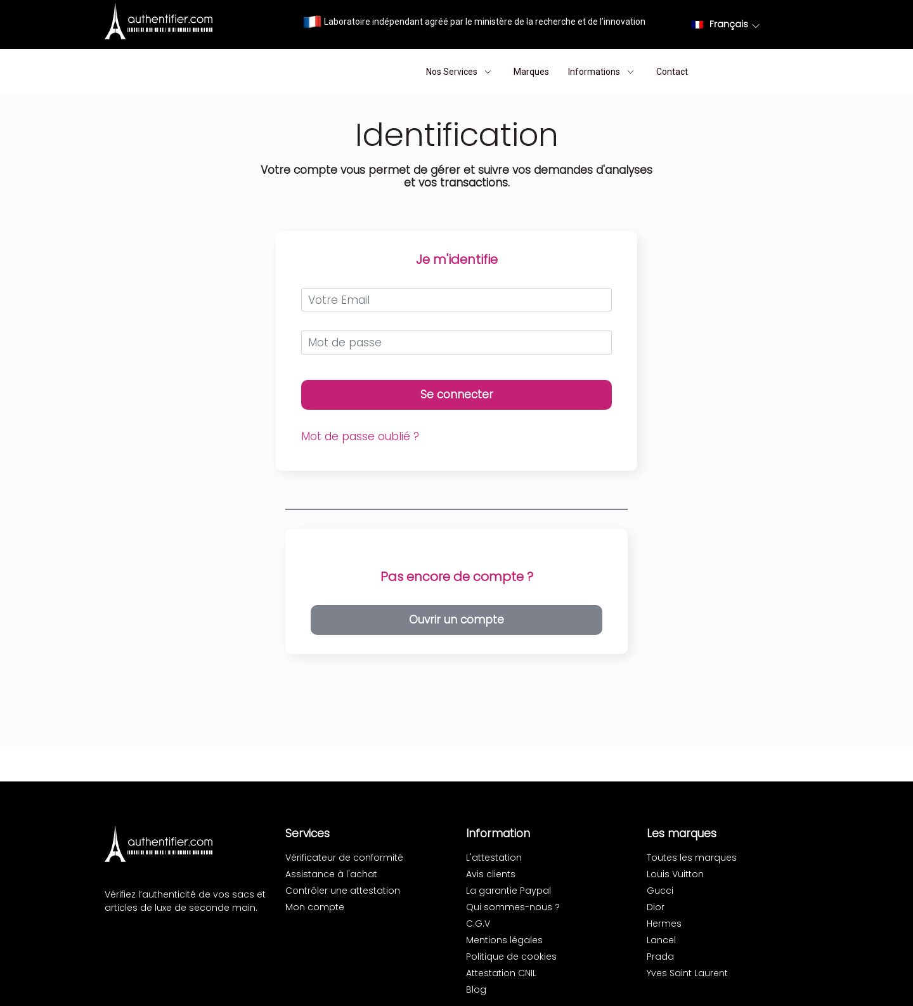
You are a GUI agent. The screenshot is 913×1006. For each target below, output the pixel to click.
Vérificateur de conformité (344, 857)
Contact (672, 72)
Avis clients (490, 874)
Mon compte (314, 907)
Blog (476, 989)
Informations (602, 72)
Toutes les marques (692, 857)
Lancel (661, 940)
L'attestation (494, 857)
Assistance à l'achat (331, 874)
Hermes (664, 923)
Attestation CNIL (501, 973)
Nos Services (460, 72)
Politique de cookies (511, 956)
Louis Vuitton (675, 874)
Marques (531, 72)
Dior (655, 907)
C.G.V (478, 923)
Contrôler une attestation (342, 890)
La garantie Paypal (508, 890)
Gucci (660, 890)
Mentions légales (504, 940)
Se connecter (456, 394)
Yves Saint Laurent (687, 973)
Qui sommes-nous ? (513, 907)
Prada (660, 956)
